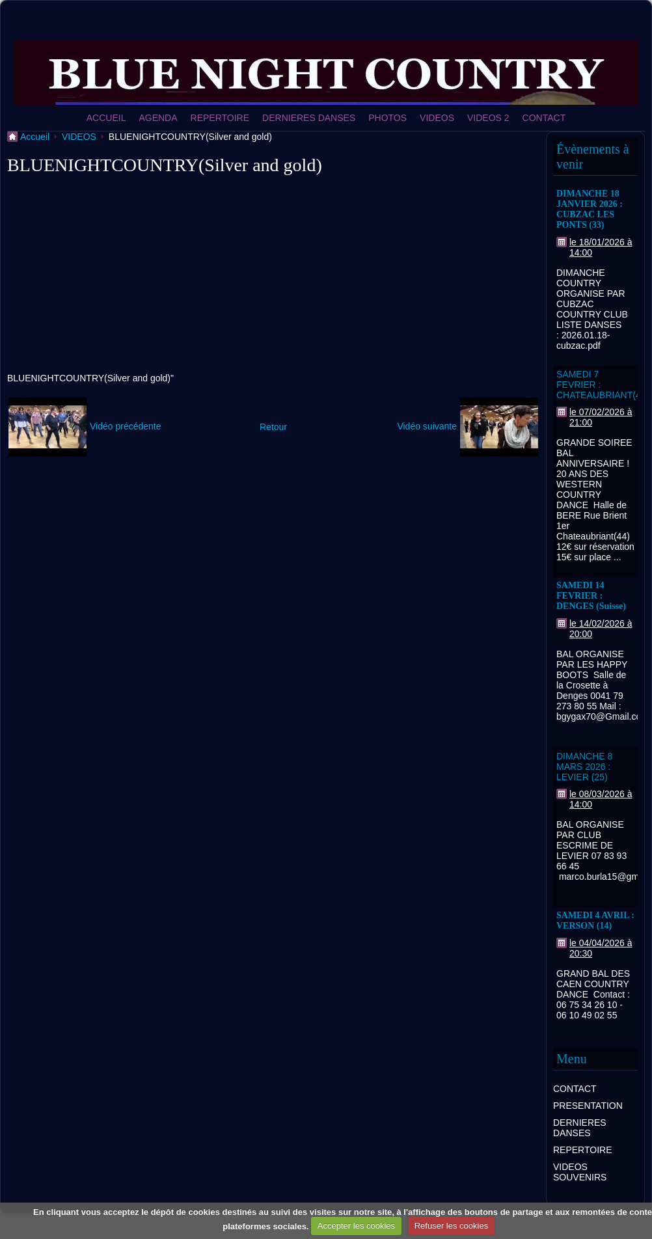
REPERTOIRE (220, 118)
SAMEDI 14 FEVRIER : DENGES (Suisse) (591, 595)
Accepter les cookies (356, 1226)
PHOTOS (387, 118)
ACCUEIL (106, 118)
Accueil (34, 136)
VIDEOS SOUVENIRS (579, 1172)
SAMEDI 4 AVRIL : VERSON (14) (595, 920)
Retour (273, 427)
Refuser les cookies (451, 1226)
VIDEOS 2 (488, 118)
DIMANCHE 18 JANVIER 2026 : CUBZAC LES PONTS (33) (589, 209)
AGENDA (158, 118)
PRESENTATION (588, 1105)
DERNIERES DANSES (308, 118)
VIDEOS (437, 118)
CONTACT (544, 118)
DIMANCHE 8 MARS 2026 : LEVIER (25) (584, 766)
